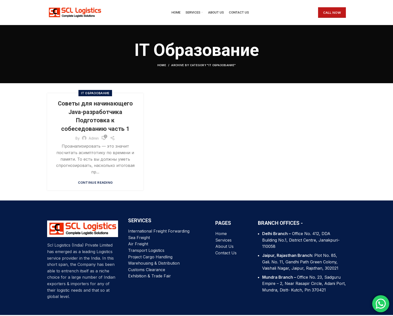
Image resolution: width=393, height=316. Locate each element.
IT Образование (95, 94)
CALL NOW (332, 13)
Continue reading (95, 183)
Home (161, 66)
